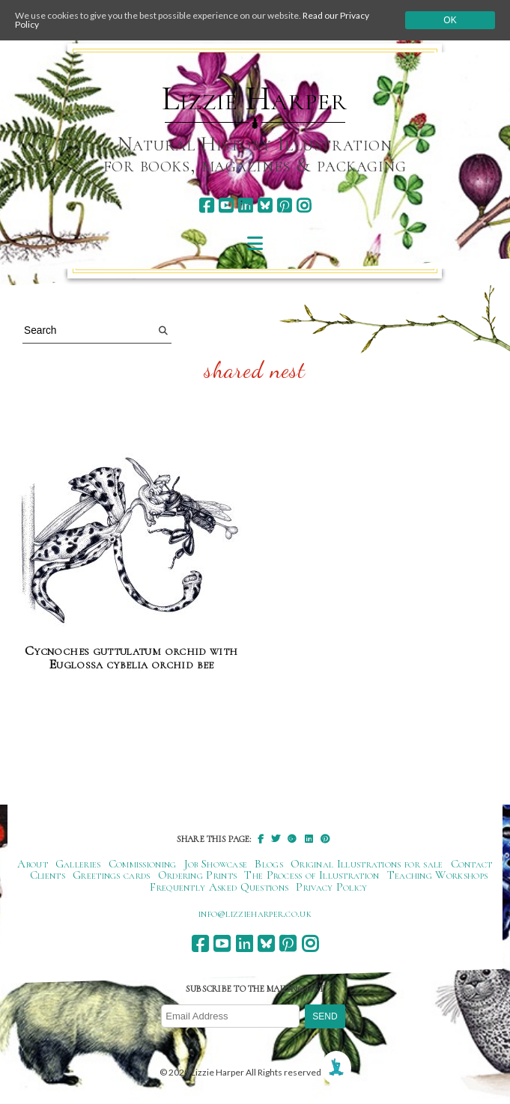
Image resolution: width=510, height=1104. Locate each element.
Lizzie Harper (254, 99)
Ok (449, 20)
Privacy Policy (331, 887)
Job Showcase (216, 863)
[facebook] (206, 205)
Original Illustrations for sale (367, 863)
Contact (472, 863)
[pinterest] (284, 205)
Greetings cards (112, 875)
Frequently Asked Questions (219, 887)
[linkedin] (245, 205)
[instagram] (304, 205)
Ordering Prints (197, 875)
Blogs (269, 863)
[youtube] (226, 205)
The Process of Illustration (311, 875)
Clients (47, 875)
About (32, 863)
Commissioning (143, 863)
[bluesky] (265, 205)
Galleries (78, 863)
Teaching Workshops (437, 875)
